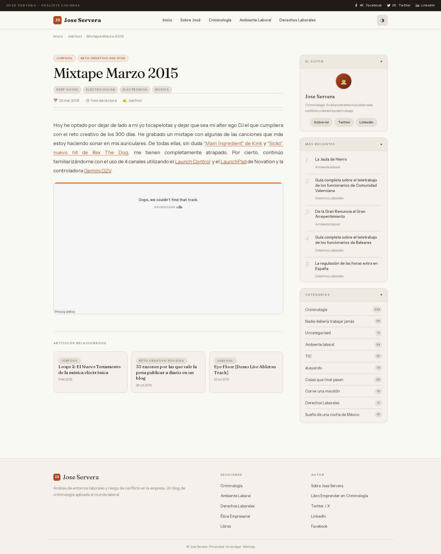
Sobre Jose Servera (327, 485)
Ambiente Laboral (255, 20)
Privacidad (216, 547)
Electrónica (135, 89)
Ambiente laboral (343, 345)
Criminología (220, 20)
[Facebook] (368, 5)
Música (162, 89)
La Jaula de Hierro (331, 159)
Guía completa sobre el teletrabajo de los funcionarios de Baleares (346, 240)
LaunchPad (233, 161)
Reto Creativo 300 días (103, 58)
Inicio (167, 20)
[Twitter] (399, 5)
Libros (225, 526)
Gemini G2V (97, 171)
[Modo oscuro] (382, 20)
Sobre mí (321, 122)
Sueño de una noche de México (343, 414)
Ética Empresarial (235, 516)
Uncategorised (343, 333)
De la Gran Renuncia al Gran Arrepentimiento (340, 214)
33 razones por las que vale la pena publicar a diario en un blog (166, 373)
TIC (343, 356)
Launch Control (192, 161)
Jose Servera (77, 20)
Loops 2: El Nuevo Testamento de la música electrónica (89, 370)
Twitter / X (320, 506)
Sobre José (190, 20)
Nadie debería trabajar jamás (343, 321)
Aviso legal (233, 547)
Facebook (319, 526)
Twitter (344, 122)
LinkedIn (366, 122)
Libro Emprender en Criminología (339, 495)
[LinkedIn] (425, 5)
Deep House (67, 89)
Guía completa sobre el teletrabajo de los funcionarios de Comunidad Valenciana (346, 185)
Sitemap (248, 547)
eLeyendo (343, 368)
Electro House (100, 89)
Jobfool (75, 36)
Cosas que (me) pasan (343, 380)
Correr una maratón (343, 391)
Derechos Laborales (297, 20)
